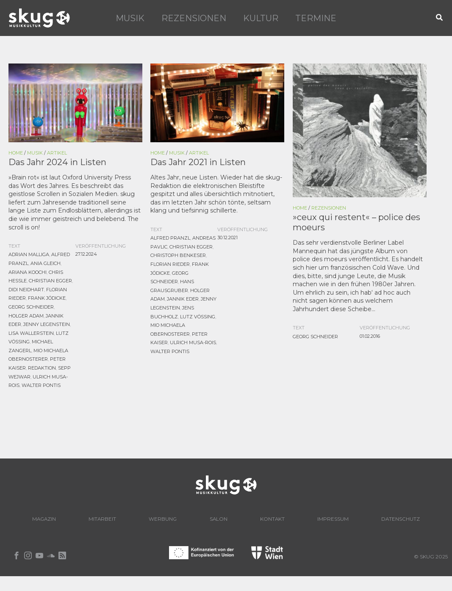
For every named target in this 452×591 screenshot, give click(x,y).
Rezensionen (193, 18)
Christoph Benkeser (178, 256)
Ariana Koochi (27, 273)
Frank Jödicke (47, 298)
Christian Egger (50, 281)
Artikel (57, 153)
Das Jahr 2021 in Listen (198, 162)
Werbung (195, 517)
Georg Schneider (31, 306)
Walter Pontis (41, 383)
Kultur (260, 18)
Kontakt (321, 517)
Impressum (390, 517)
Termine (315, 18)
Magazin (59, 517)
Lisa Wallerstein (31, 332)
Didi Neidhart (26, 290)
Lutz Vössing (197, 315)
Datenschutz (226, 532)
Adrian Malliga (28, 256)
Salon (259, 517)
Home (15, 153)
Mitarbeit (126, 517)
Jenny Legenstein (46, 323)
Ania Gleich (46, 264)
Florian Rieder (170, 264)
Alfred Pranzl (170, 239)
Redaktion (42, 366)
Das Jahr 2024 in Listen (57, 162)
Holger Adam (26, 315)
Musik (130, 18)
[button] (440, 18)
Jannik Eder (183, 298)
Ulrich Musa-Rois (193, 340)
